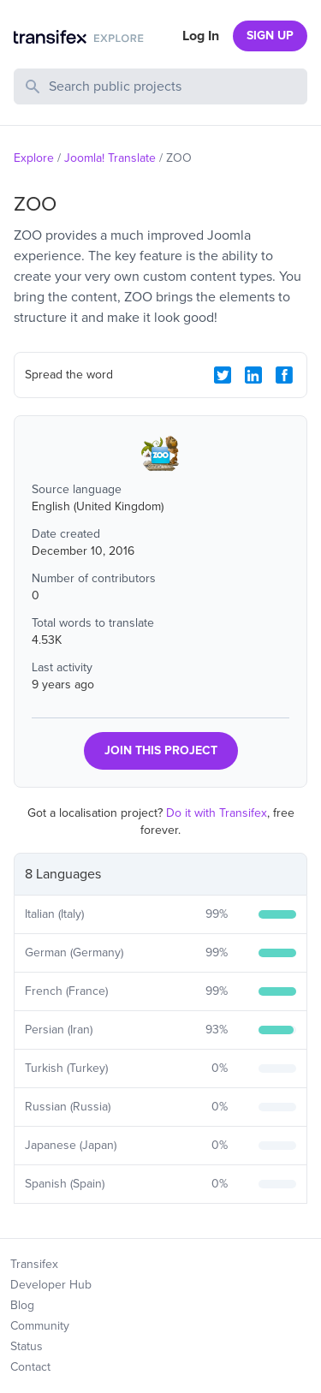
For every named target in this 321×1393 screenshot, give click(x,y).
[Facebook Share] (284, 375)
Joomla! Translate (110, 158)
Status (26, 1346)
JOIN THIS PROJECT (160, 750)
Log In (200, 36)
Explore (34, 158)
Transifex (34, 1264)
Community (39, 1326)
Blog (22, 1305)
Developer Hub (51, 1284)
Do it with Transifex (216, 813)
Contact (30, 1367)
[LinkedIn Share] (253, 375)
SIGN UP (270, 35)
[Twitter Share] (222, 375)
